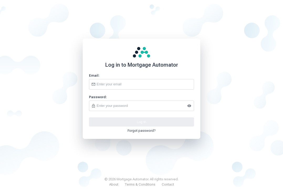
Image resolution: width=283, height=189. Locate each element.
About (113, 184)
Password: (98, 97)
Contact (168, 184)
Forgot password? (142, 131)
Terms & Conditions (140, 184)
